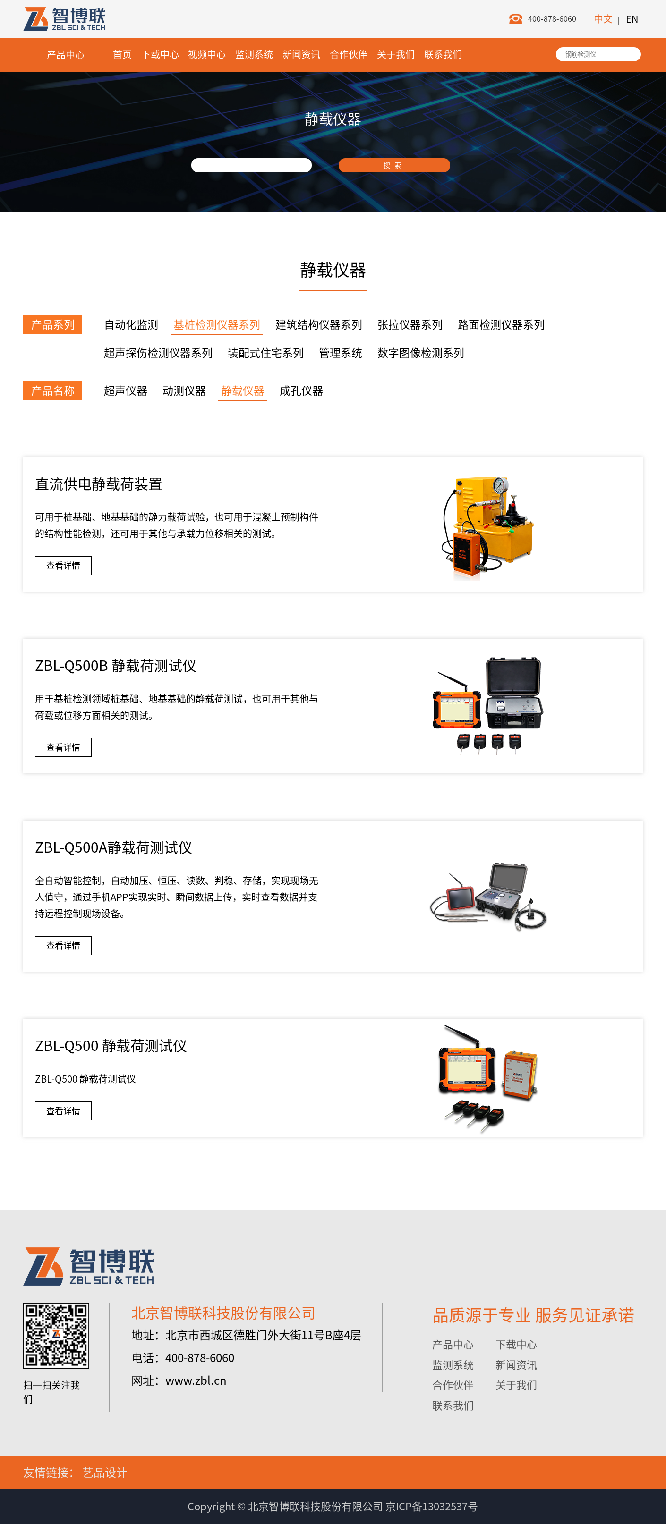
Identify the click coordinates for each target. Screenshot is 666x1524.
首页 (122, 54)
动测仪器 (184, 390)
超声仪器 (125, 390)
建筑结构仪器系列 (318, 324)
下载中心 (160, 54)
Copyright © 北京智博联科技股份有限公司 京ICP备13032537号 (333, 1506)
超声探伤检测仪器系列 (158, 352)
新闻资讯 (301, 54)
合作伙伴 (348, 54)
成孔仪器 (301, 390)
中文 (603, 19)
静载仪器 (243, 390)
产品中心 (66, 54)
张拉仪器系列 (410, 324)
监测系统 (254, 54)
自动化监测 (131, 324)
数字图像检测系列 (420, 352)
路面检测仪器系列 (501, 324)
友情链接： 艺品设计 (75, 1472)
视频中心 (207, 54)
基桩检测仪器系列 (216, 324)
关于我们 (396, 54)
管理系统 (340, 352)
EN (632, 19)
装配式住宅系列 (266, 352)
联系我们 (443, 54)
